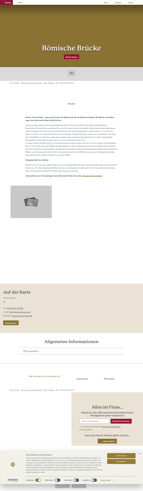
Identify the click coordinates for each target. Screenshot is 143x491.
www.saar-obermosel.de (92, 176)
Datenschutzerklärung (111, 426)
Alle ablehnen (121, 468)
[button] (6, 2)
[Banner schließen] (140, 460)
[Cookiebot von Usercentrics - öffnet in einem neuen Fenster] (13, 487)
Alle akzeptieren (121, 462)
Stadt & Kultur (48, 83)
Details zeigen (106, 487)
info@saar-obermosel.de (20, 312)
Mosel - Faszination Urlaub (31, 83)
